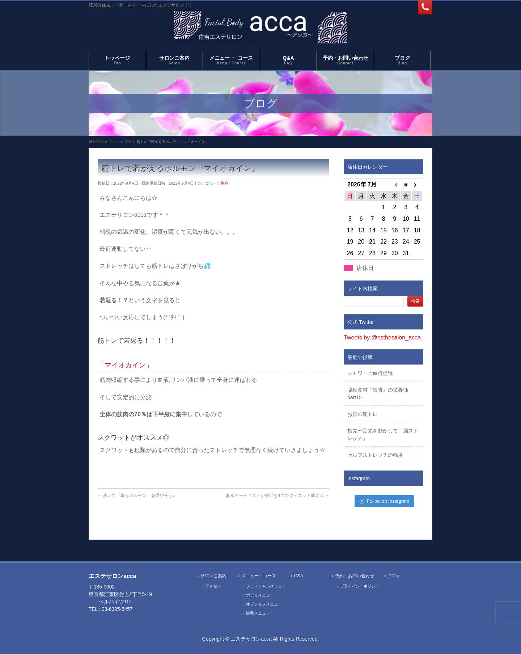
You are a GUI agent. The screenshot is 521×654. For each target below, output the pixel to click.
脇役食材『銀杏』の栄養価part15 (377, 393)
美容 (224, 183)
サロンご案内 (213, 576)
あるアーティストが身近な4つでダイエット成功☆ (277, 495)
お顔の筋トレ (362, 414)
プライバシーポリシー (360, 586)
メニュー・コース (258, 576)
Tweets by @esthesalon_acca (382, 337)
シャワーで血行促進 (370, 373)
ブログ (394, 576)
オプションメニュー (264, 604)
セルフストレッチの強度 (375, 455)
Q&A (298, 576)
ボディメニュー (260, 595)
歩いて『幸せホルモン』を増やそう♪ (136, 495)
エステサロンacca (251, 639)
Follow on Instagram (384, 501)
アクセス (213, 586)
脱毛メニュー (258, 613)
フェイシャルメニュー (266, 586)
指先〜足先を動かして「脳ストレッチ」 (382, 434)
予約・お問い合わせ (354, 576)
